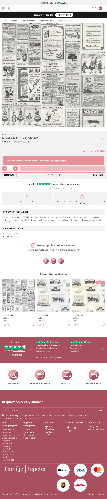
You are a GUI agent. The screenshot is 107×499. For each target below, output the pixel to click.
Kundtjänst (7, 457)
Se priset (100, 282)
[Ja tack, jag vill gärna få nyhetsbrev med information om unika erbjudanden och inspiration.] (53, 410)
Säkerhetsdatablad (95, 429)
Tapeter (26, 429)
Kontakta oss (8, 460)
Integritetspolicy (9, 451)
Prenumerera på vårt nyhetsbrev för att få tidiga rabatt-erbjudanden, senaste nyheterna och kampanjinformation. (46, 417)
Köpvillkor (6, 449)
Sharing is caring (9, 438)
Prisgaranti (7, 440)
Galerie (12, 134)
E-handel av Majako (96, 494)
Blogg (47, 435)
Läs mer (98, 175)
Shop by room (29, 438)
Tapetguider (93, 426)
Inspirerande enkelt (10, 435)
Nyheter (48, 426)
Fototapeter (28, 432)
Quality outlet (29, 435)
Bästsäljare (49, 429)
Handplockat (50, 432)
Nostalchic (8, 315)
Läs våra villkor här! (32, 418)
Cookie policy (8, 454)
